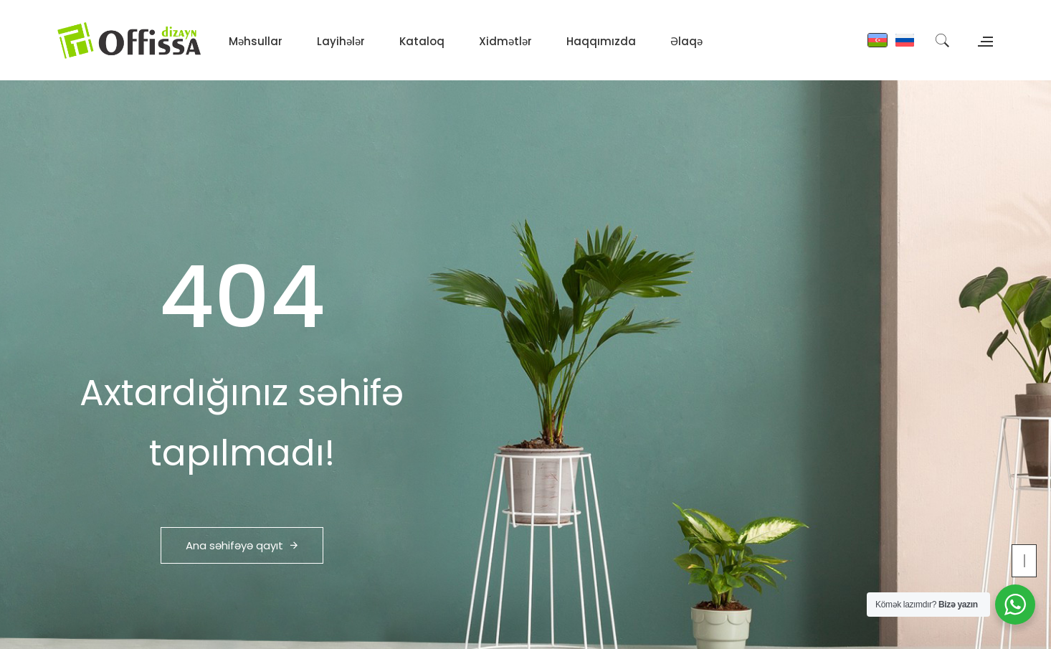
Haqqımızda (601, 41)
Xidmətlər (505, 41)
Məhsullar (255, 41)
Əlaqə (686, 41)
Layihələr (341, 41)
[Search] (942, 40)
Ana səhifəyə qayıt (242, 545)
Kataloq (421, 41)
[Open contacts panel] (983, 39)
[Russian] (905, 40)
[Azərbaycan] (877, 40)
